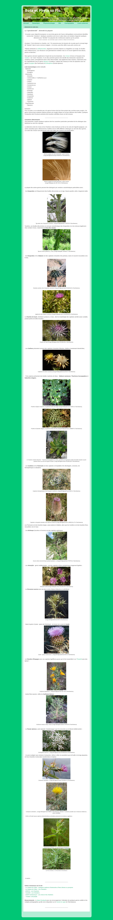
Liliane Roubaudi (41, 900)
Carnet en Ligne (61, 902)
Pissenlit (79, 659)
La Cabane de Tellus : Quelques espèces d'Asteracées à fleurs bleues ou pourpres (49, 887)
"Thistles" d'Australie (31, 896)
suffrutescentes (41, 48)
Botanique (36, 23)
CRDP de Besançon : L (32, 894)
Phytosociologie (49, 23)
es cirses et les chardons (46, 894)
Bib (59, 23)
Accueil (26, 23)
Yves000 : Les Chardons (32, 893)
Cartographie (69, 23)
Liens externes (83, 23)
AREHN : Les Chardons (32, 891)
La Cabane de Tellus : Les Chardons (35, 889)
